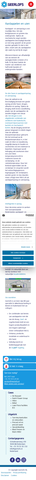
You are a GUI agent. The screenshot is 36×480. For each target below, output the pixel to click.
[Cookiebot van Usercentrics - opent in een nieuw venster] (26, 215)
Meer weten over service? (14, 384)
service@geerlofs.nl (12, 381)
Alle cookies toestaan (18, 252)
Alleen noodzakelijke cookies (18, 263)
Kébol (14, 403)
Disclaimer (5, 475)
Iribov (14, 401)
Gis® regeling (17, 348)
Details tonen (25, 247)
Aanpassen (18, 258)
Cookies (14, 475)
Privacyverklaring (19, 473)
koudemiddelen (20, 274)
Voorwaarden (6, 473)
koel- (23, 319)
